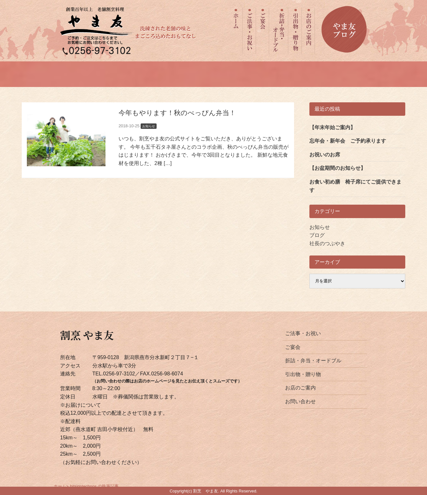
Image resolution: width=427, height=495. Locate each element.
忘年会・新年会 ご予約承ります (347, 141)
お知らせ (319, 227)
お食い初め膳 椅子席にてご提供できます (355, 186)
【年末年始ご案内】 (332, 127)
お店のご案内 (300, 387)
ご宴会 (292, 347)
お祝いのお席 (324, 154)
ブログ (317, 235)
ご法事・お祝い (303, 333)
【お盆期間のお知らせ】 (337, 168)
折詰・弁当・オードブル (313, 360)
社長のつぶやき (327, 243)
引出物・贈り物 (303, 374)
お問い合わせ (300, 401)
